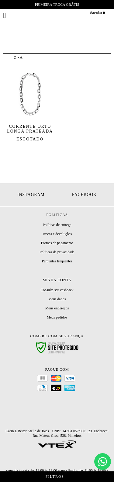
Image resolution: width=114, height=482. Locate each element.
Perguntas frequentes (57, 261)
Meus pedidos (57, 317)
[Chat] (102, 461)
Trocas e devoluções (57, 234)
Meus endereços (57, 308)
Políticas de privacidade (57, 252)
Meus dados (57, 299)
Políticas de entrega (57, 225)
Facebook (84, 194)
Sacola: (97, 13)
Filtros (57, 476)
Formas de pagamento (57, 243)
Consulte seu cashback (57, 290)
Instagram (31, 194)
